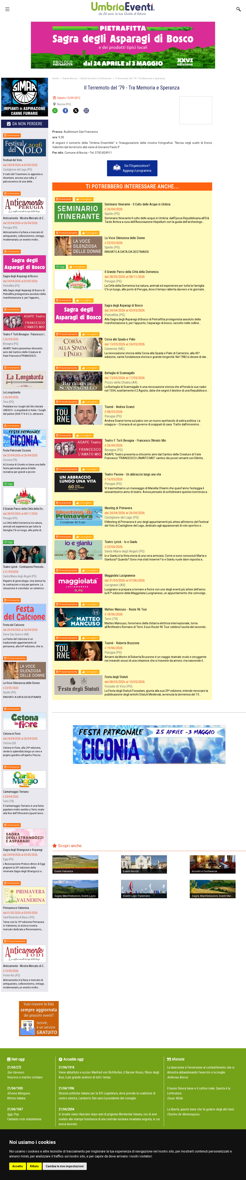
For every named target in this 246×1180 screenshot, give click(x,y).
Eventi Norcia (70, 78)
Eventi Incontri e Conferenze (96, 78)
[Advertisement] (230, 109)
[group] (121, 45)
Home (55, 78)
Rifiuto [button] (34, 1166)
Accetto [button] (17, 1166)
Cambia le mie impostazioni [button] (65, 1166)
